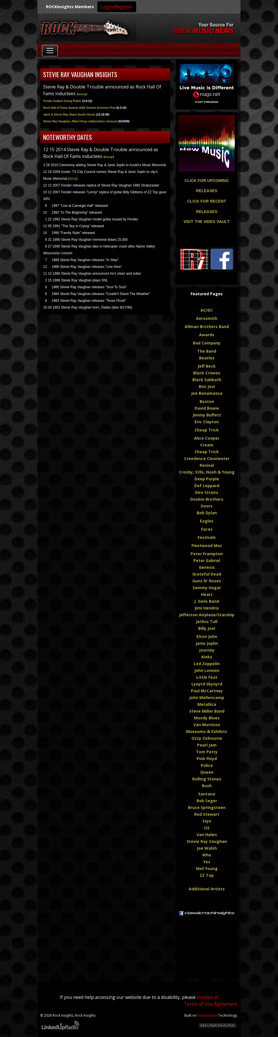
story (82, 94)
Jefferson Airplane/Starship (206, 614)
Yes (206, 861)
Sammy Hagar (207, 587)
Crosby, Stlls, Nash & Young (207, 472)
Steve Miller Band (206, 711)
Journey (207, 650)
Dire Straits (206, 492)
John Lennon (206, 670)
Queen (206, 772)
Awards (206, 334)
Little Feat (206, 677)
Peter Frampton (207, 553)
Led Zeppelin (207, 663)
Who (206, 855)
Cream (206, 445)
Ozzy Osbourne (206, 738)
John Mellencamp (206, 697)
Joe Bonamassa (206, 393)
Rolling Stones (206, 779)
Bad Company (206, 343)
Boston (207, 401)
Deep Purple (207, 478)
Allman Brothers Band (207, 326)
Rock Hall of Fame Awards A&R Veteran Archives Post (84, 107)
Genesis (207, 567)
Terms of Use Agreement (211, 1004)
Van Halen (207, 834)
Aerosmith (206, 318)
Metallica (206, 704)
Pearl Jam (207, 745)
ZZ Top (207, 875)
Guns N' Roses (206, 580)
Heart (207, 594)
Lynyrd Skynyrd (206, 684)
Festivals (207, 537)
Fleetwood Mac (206, 545)
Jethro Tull (206, 621)
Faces (207, 529)
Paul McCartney (207, 690)
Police (207, 765)
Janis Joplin (207, 643)
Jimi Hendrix (207, 608)
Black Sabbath (206, 379)
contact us (208, 997)
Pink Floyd (207, 758)
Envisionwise (207, 1015)
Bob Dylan (207, 512)
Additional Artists (207, 888)
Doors (207, 506)
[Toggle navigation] (50, 50)
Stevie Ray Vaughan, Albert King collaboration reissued (80, 121)
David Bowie (207, 408)
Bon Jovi (207, 386)
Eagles (206, 521)
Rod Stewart (206, 814)
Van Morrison (206, 724)
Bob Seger (207, 800)
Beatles (207, 358)
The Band (206, 351)
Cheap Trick (207, 430)
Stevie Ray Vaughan (207, 841)
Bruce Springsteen (207, 807)
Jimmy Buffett (207, 415)
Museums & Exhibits (206, 731)
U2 (206, 827)
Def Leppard (206, 485)
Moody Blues (207, 718)
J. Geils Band (206, 601)
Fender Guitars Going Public (62, 101)
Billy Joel (206, 628)
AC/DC (206, 310)
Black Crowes (206, 373)
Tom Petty (207, 751)
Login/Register (117, 7)
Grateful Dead (206, 574)
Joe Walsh (207, 848)
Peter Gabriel (206, 560)
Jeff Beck (207, 366)
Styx (206, 821)
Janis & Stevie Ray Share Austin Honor (76, 114)
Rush (207, 785)
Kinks (206, 656)
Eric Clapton (207, 421)
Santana (206, 794)
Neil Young (207, 868)
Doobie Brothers (206, 499)
